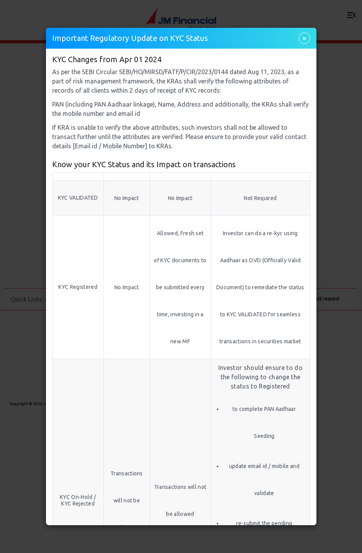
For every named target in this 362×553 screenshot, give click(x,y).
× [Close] (304, 38)
